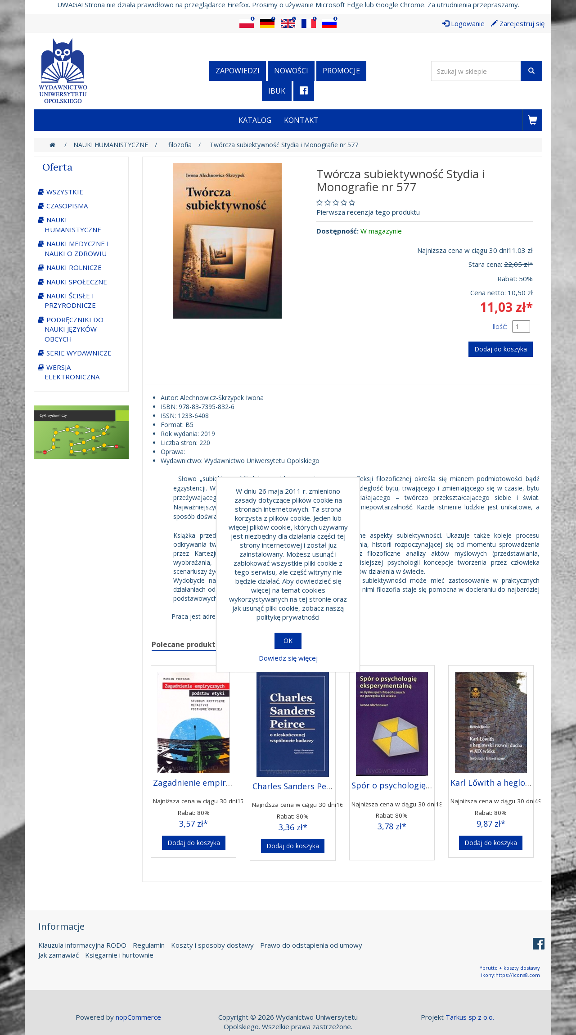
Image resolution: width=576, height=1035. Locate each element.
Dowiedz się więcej (288, 657)
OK (288, 640)
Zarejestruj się (517, 23)
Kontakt (301, 120)
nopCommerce (138, 1017)
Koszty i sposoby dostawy (212, 945)
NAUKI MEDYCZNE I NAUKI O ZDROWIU (77, 248)
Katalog (254, 120)
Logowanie (463, 23)
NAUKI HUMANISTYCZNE (73, 224)
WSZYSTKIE (64, 191)
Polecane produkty (186, 644)
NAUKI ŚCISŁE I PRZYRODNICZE (70, 300)
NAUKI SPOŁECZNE (76, 281)
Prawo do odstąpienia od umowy (311, 945)
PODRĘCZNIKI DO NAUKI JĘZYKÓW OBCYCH (74, 329)
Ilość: (500, 326)
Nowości (291, 71)
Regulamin (149, 945)
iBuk (276, 91)
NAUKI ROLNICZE (74, 267)
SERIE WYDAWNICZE (79, 352)
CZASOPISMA (67, 205)
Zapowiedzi (238, 71)
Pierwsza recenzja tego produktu (368, 211)
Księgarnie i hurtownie (119, 954)
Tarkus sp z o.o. (470, 1017)
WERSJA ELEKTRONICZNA (72, 372)
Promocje (341, 71)
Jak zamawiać (58, 954)
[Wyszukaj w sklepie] (476, 71)
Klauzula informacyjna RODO (82, 945)
